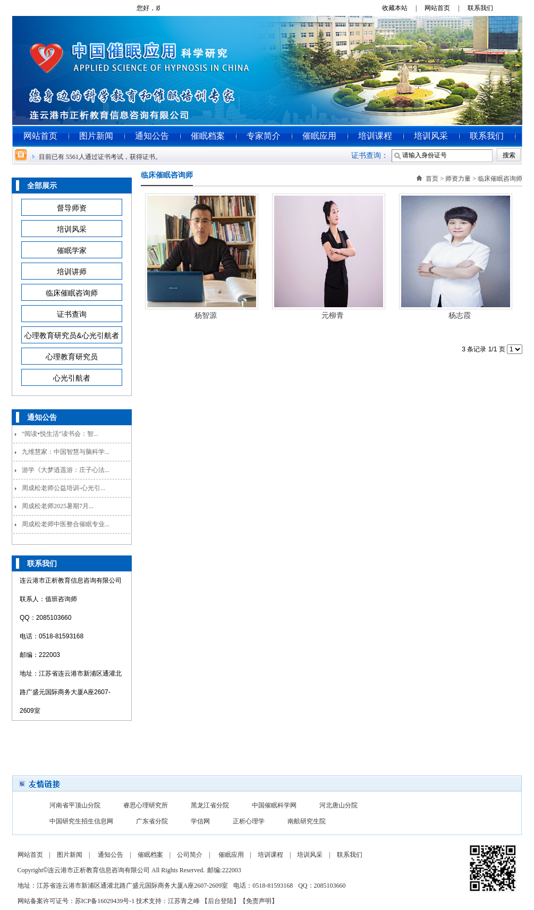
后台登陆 (220, 901)
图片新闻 (96, 135)
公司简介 (189, 854)
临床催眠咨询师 (500, 178)
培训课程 (375, 135)
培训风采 (431, 135)
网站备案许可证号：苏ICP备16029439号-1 (76, 901)
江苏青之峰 (184, 901)
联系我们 (484, 8)
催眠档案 (208, 135)
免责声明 (259, 901)
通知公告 (152, 135)
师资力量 (458, 178)
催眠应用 (319, 135)
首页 (432, 178)
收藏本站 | (402, 8)
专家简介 (264, 135)
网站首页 (40, 135)
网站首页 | (445, 8)
